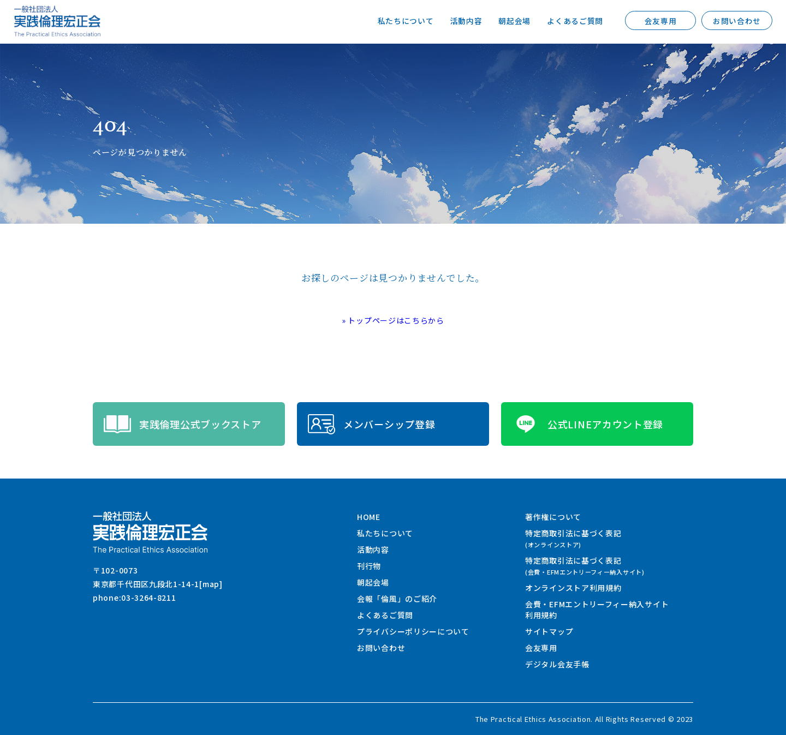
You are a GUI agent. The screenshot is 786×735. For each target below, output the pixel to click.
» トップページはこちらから (393, 320)
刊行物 (369, 565)
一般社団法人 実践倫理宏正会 (57, 21)
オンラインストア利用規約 (573, 587)
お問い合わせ (737, 20)
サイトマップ (549, 631)
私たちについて (406, 20)
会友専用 (661, 20)
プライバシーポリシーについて (413, 631)
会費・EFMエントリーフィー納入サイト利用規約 (597, 609)
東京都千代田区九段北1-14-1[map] (158, 583)
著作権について (553, 516)
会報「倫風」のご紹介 (397, 598)
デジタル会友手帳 (557, 664)
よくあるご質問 (575, 20)
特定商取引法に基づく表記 (573, 538)
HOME (368, 516)
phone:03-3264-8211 (134, 597)
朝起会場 (514, 20)
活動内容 (466, 20)
